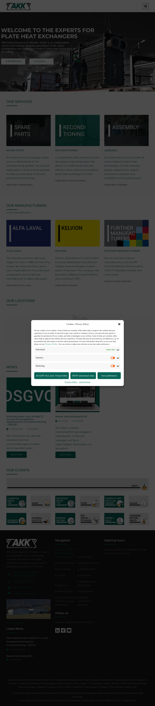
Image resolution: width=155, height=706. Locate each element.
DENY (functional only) (83, 375)
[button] (119, 324)
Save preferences (109, 375)
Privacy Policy (51, 344)
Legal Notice (84, 382)
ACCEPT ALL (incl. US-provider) (51, 375)
